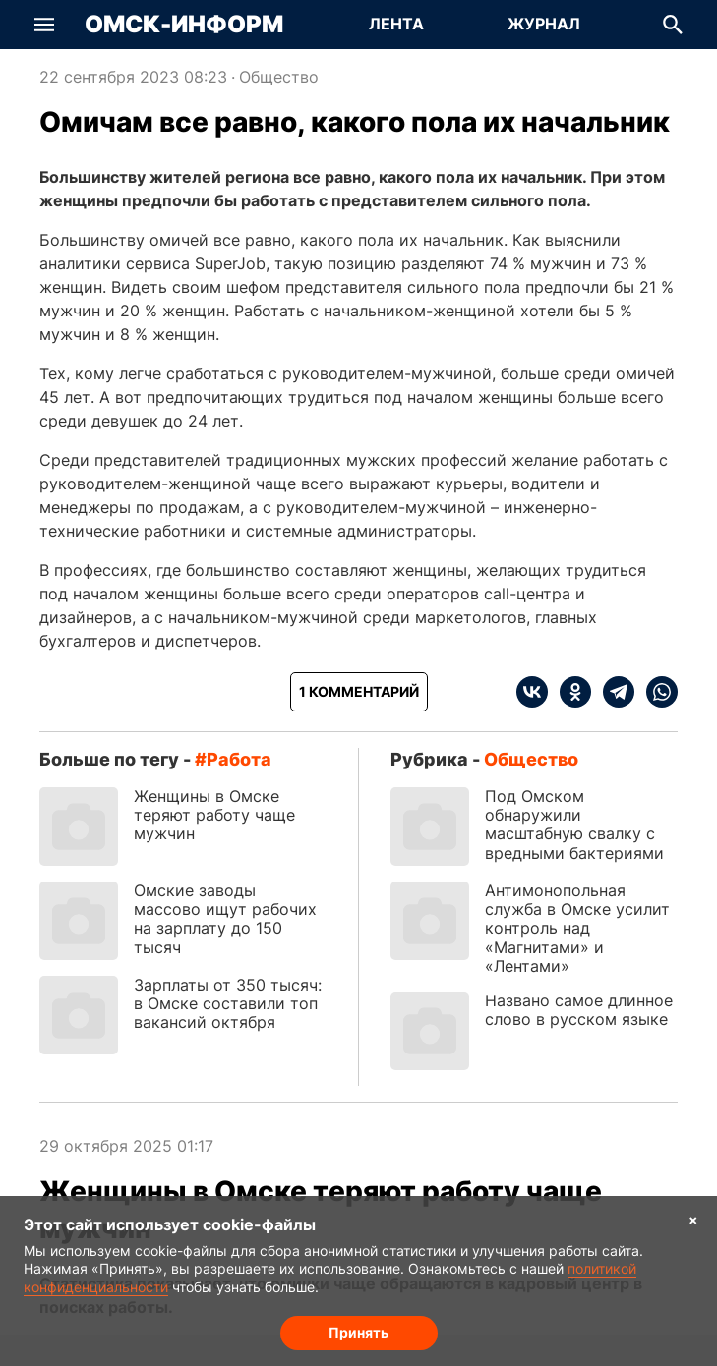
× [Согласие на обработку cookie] (693, 1219)
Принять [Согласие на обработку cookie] (358, 1332)
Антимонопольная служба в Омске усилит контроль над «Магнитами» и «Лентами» (577, 928)
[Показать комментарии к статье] (359, 691)
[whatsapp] (656, 692)
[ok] (569, 692)
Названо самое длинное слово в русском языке (579, 1010)
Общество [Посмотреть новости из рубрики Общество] (279, 76)
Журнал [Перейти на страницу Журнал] (544, 23)
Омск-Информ (184, 24)
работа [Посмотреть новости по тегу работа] (239, 759)
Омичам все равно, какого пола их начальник (354, 122)
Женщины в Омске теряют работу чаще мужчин (214, 814)
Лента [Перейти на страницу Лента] (396, 23)
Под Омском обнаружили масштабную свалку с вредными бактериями (574, 824)
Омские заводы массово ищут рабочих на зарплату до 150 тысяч (225, 919)
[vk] (532, 692)
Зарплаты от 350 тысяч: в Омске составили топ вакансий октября (228, 1003)
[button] (44, 24)
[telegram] (612, 692)
